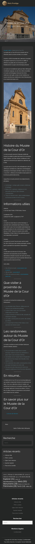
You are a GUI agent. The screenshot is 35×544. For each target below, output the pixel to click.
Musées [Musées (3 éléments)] (21, 484)
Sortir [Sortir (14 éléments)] (21, 486)
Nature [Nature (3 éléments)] (26, 484)
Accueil (5, 50)
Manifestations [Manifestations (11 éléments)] (10, 482)
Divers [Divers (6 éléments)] (12, 477)
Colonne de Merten (12, 413)
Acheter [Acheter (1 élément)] (5, 475)
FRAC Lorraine (9, 458)
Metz (9, 50)
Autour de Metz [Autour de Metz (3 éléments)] (19, 474)
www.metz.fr (16, 272)
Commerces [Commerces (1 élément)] (27, 475)
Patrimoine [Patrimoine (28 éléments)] (10, 486)
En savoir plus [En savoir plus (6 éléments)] (25, 477)
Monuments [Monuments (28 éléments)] (10, 484)
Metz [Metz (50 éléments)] (22, 481)
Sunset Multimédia (26, 542)
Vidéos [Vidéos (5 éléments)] (28, 486)
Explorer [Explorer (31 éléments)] (9, 479)
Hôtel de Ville (8, 455)
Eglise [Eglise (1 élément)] (17, 477)
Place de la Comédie (10, 465)
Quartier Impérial (9, 463)
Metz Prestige (13, 3)
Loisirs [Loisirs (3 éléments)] (17, 479)
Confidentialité (17, 532)
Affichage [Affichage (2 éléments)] (11, 474)
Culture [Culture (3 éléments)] (6, 477)
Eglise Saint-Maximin (10, 460)
